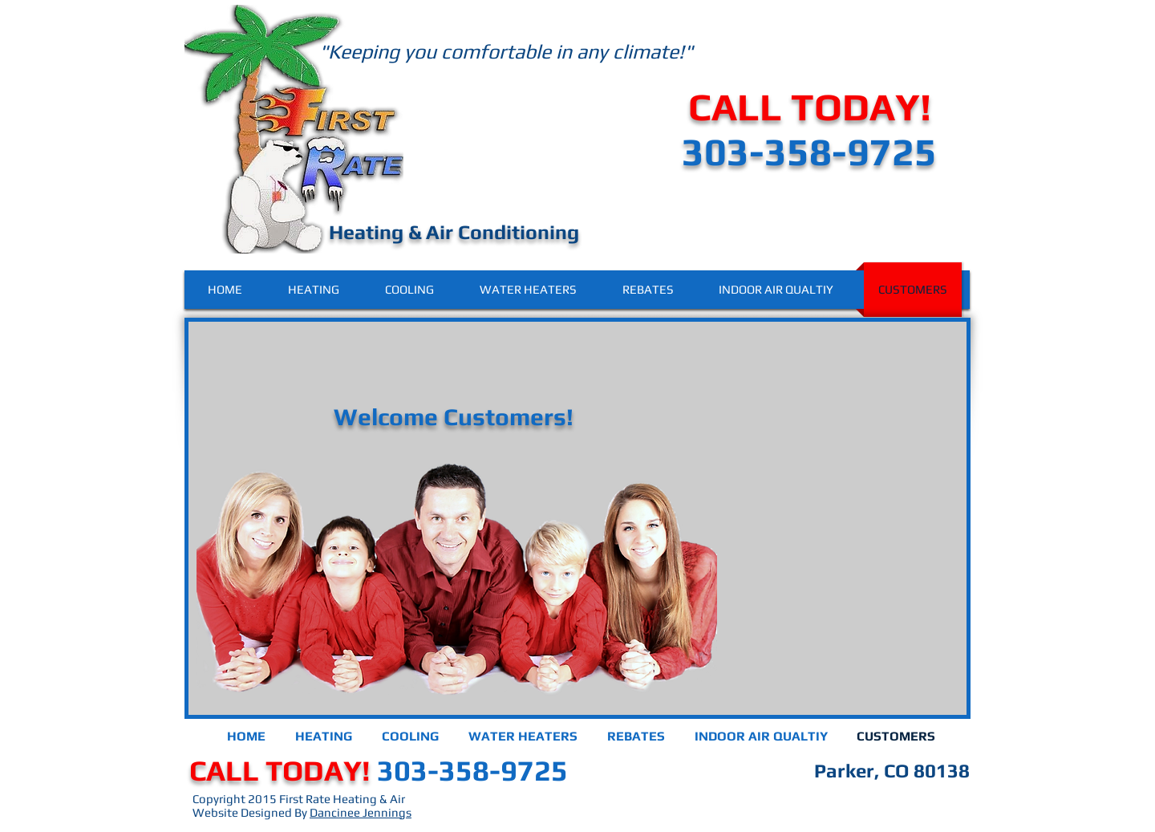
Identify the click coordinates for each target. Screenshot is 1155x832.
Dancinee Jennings (360, 812)
